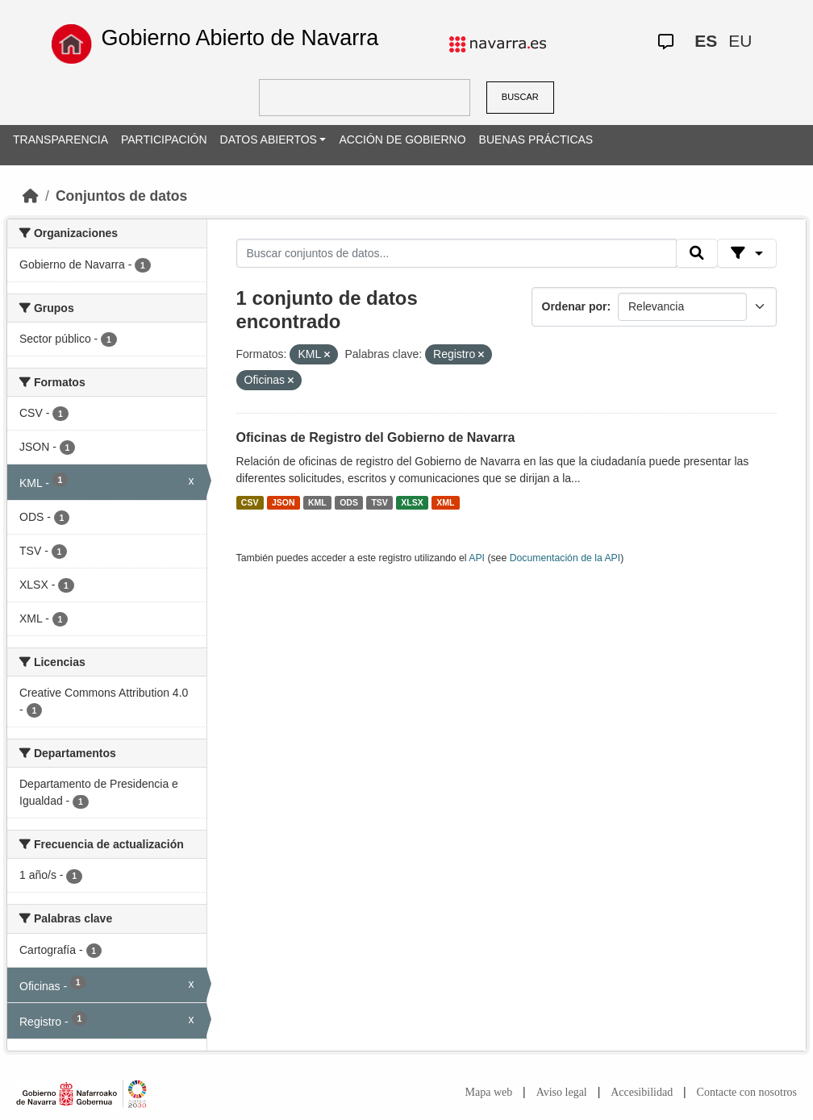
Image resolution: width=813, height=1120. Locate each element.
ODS (349, 502)
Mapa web (489, 1092)
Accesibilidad (642, 1092)
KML (317, 502)
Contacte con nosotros (747, 1092)
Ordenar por (574, 306)
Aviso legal (561, 1092)
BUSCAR (520, 97)
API (477, 558)
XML (445, 502)
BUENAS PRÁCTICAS (536, 139)
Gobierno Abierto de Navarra (239, 38)
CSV (250, 502)
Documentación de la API (565, 558)
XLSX (412, 502)
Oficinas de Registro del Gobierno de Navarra (375, 437)
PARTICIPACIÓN (164, 139)
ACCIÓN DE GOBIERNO (402, 139)
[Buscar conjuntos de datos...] (456, 253)
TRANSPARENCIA (60, 139)
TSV (379, 502)
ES (705, 40)
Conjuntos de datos (121, 196)
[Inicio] (31, 196)
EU (740, 40)
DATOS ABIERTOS (268, 139)
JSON (283, 502)
